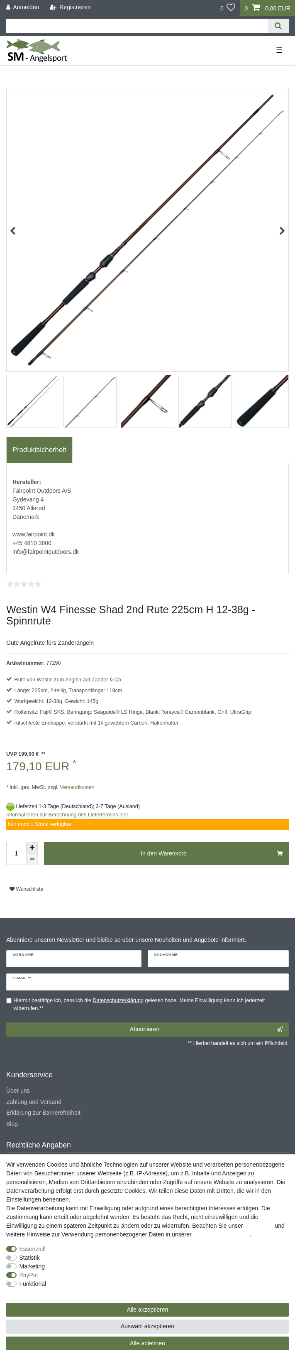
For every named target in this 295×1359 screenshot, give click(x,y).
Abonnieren (206, 1029)
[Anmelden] (23, 7)
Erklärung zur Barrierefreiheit (43, 1112)
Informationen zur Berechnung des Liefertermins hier (67, 815)
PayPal (29, 1275)
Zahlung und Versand (33, 1102)
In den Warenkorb (212, 854)
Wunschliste (26, 889)
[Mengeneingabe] (16, 853)
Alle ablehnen (147, 1343)
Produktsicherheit (39, 450)
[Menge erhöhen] (32, 847)
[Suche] (278, 26)
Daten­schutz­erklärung (221, 1234)
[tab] (39, 450)
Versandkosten (77, 787)
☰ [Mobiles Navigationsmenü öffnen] (279, 50)
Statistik (30, 1257)
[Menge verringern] (32, 859)
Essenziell (33, 1249)
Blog (12, 1124)
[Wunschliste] (228, 8)
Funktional (33, 1283)
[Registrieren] (70, 7)
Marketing (32, 1266)
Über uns (18, 1090)
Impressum (258, 1225)
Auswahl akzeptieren (147, 1326)
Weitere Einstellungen (34, 1292)
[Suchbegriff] (137, 26)
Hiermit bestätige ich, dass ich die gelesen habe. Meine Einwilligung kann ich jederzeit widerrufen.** (139, 1004)
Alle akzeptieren (147, 1309)
